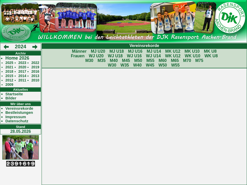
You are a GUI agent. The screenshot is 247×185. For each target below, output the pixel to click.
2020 (22, 67)
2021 (9, 67)
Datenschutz (16, 121)
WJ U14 (153, 56)
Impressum (15, 117)
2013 (35, 76)
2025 (9, 63)
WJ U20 (96, 56)
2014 (22, 76)
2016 (35, 71)
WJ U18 (115, 56)
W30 (112, 65)
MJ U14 (154, 51)
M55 (150, 60)
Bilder (10, 98)
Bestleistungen (19, 112)
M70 (187, 60)
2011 (22, 80)
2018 (9, 71)
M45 (126, 60)
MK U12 (172, 51)
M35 (102, 60)
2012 (9, 80)
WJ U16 (134, 56)
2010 (35, 80)
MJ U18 (116, 51)
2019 (35, 67)
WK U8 (211, 56)
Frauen (77, 56)
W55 (175, 65)
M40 (114, 60)
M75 (199, 60)
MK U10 (192, 51)
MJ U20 (98, 51)
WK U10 (192, 56)
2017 (22, 71)
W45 (150, 65)
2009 (9, 85)
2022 (35, 63)
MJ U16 (135, 51)
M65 (175, 60)
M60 (163, 60)
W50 (162, 65)
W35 (124, 65)
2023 (22, 63)
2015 (9, 76)
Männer (79, 51)
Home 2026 (17, 58)
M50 (138, 60)
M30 (89, 60)
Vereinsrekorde (19, 108)
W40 (137, 65)
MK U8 (210, 51)
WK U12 (172, 56)
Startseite (14, 94)
